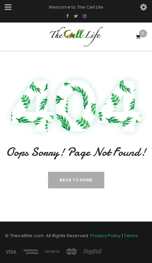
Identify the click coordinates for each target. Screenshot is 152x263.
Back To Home (76, 180)
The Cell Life (90, 7)
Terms (131, 235)
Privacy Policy (105, 235)
